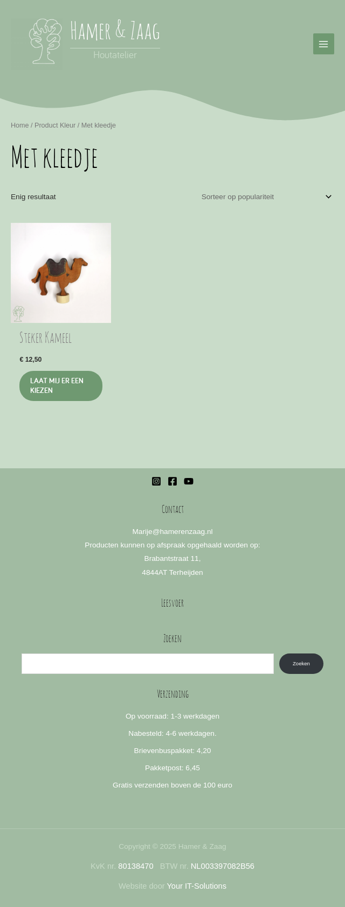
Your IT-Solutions (196, 886)
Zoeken (301, 663)
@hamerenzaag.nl (183, 532)
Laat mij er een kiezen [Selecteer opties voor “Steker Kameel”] (57, 385)
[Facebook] (172, 481)
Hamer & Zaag (115, 32)
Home (20, 125)
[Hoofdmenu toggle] (323, 43)
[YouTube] (189, 481)
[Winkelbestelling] (265, 197)
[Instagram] (156, 481)
